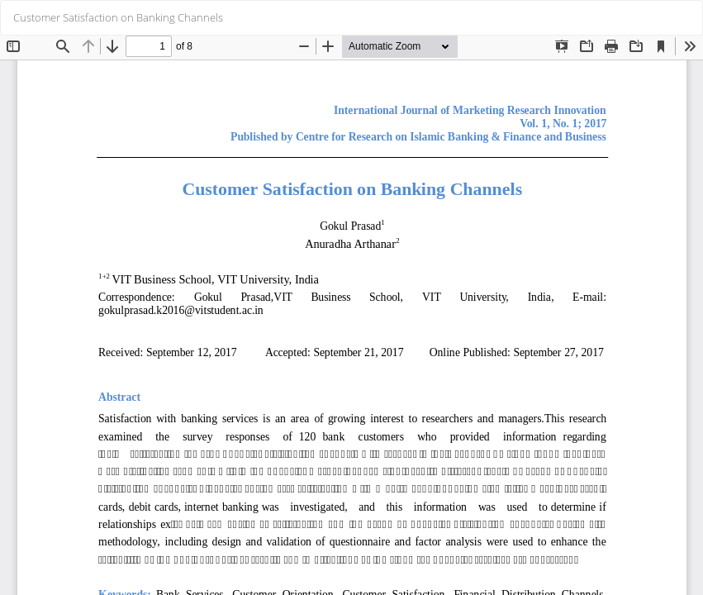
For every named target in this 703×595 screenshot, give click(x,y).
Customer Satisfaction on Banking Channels (118, 17)
